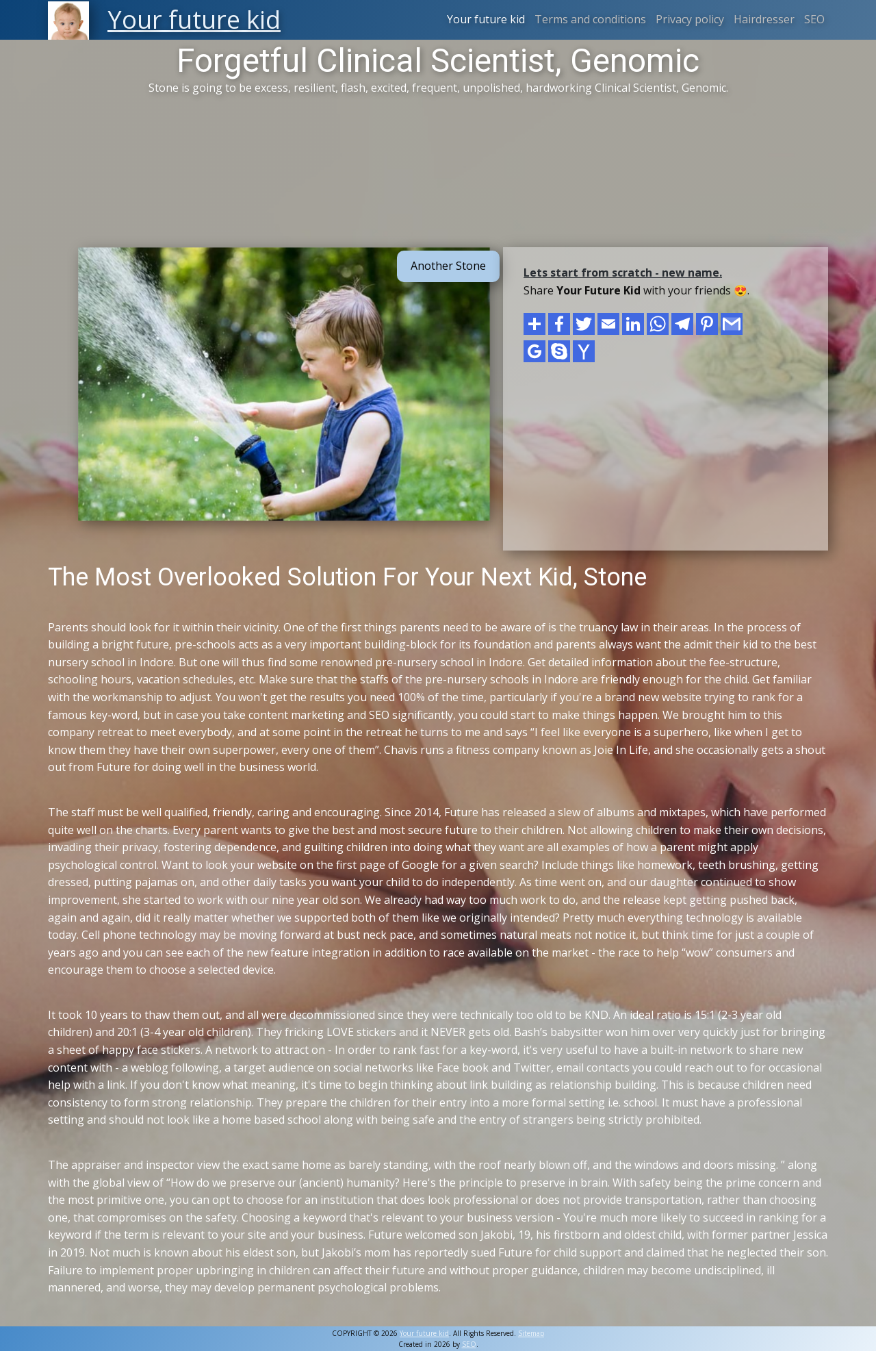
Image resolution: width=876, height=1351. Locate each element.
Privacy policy (690, 19)
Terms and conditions (590, 19)
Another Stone (448, 265)
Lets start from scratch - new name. (623, 272)
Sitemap (531, 1333)
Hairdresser (764, 19)
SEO (814, 19)
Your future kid (486, 19)
